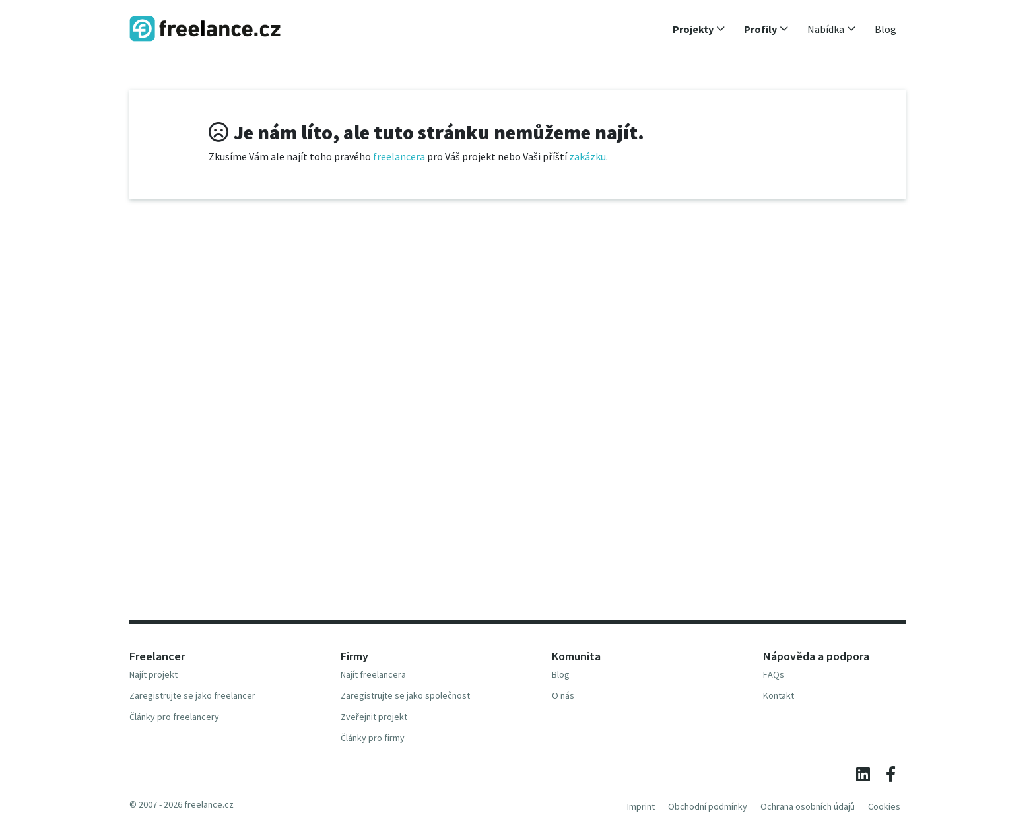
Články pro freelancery (174, 716)
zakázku (587, 156)
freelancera (399, 156)
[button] (699, 29)
